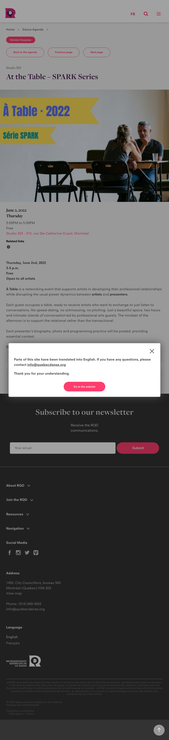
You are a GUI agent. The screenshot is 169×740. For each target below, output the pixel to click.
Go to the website (85, 386)
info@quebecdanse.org (46, 365)
